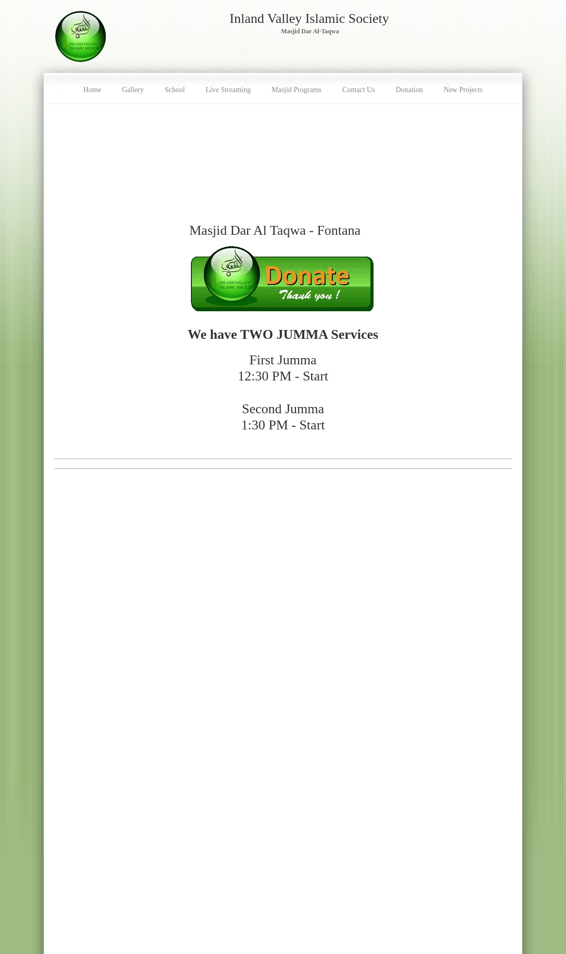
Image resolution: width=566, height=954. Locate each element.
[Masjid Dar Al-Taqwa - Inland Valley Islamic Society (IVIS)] (80, 36)
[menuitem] (92, 88)
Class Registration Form (87, 831)
